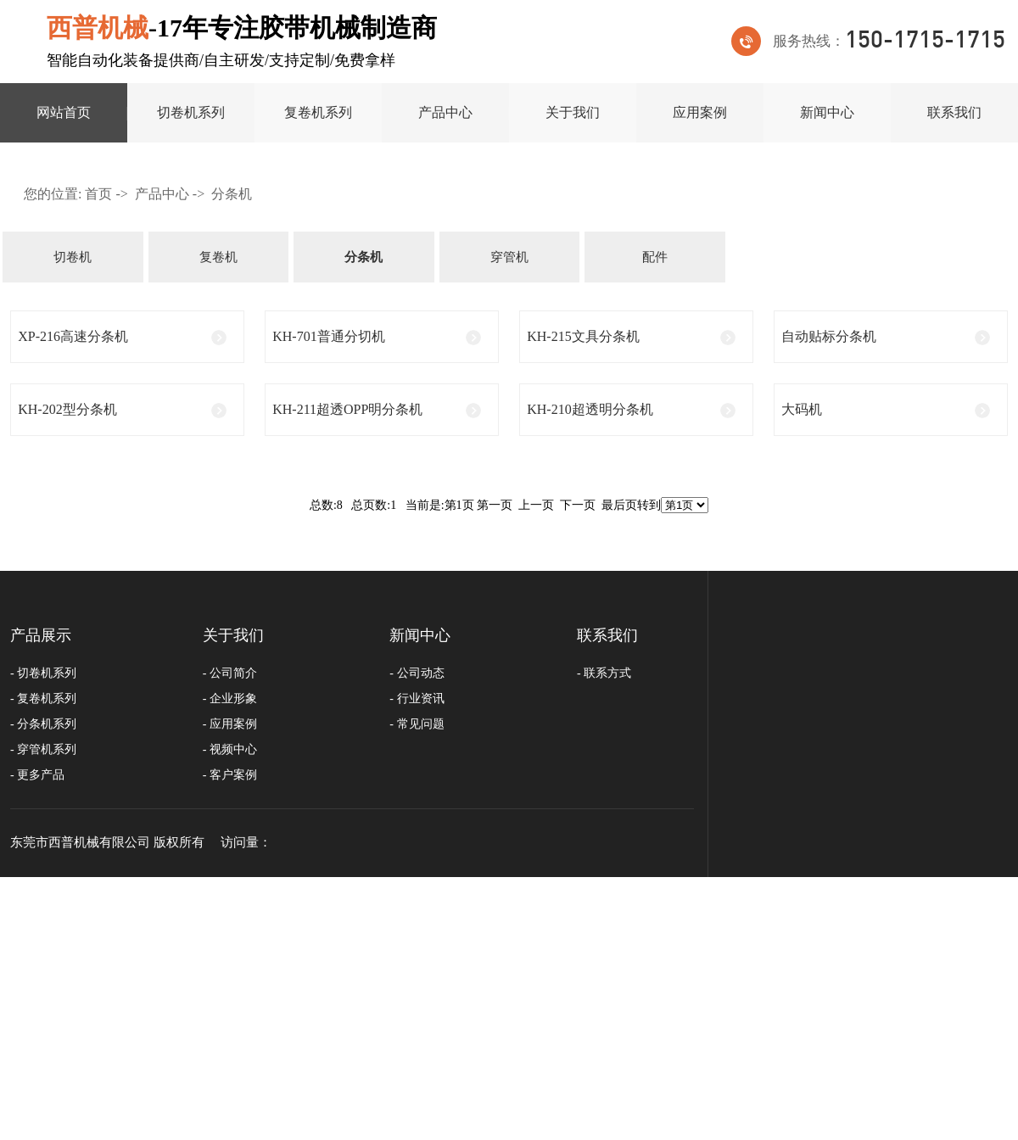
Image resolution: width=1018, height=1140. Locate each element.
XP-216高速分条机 (73, 336)
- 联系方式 (604, 673)
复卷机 (218, 257)
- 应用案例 (230, 724)
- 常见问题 (416, 724)
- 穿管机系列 (43, 749)
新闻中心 (827, 112)
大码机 (801, 409)
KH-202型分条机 (67, 409)
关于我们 (572, 112)
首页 (98, 194)
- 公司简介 (230, 673)
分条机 (231, 194)
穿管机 (509, 257)
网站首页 (63, 112)
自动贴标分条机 (828, 336)
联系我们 (954, 112)
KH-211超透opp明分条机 (347, 409)
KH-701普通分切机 (328, 336)
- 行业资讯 (416, 698)
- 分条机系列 (43, 724)
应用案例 (700, 112)
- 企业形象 (230, 698)
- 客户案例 (230, 774)
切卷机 (72, 257)
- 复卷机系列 (43, 698)
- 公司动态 (416, 673)
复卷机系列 (318, 112)
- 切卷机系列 (43, 673)
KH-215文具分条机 (583, 336)
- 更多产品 (37, 774)
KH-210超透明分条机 (589, 409)
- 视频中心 (230, 749)
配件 (655, 257)
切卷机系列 (191, 112)
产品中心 (445, 112)
